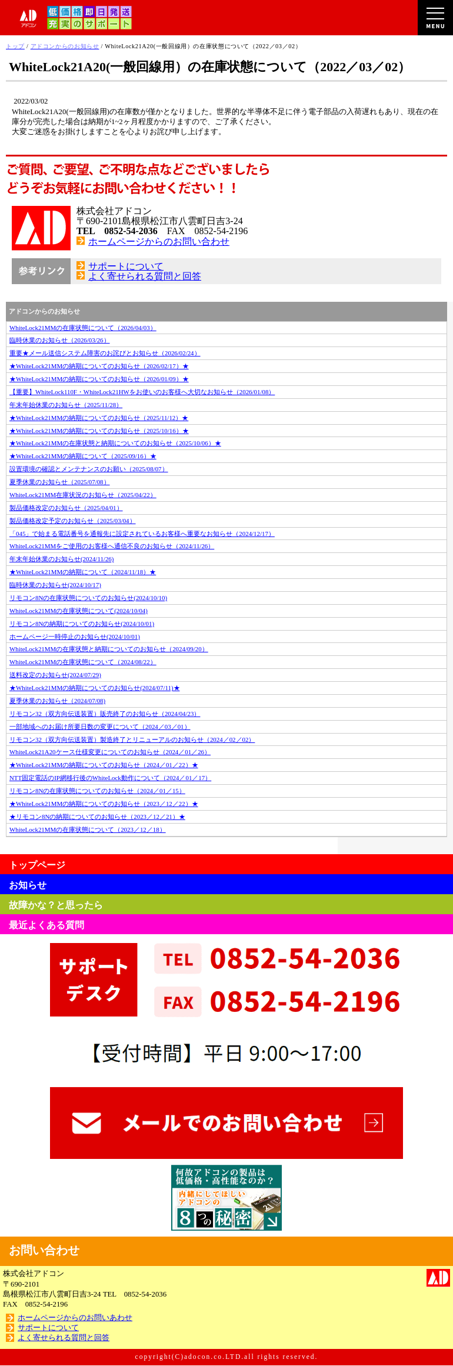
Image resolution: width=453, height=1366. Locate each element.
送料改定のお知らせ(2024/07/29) (55, 674)
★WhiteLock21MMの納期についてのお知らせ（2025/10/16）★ (99, 430)
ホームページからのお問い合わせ (158, 241)
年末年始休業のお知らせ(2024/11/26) (61, 558)
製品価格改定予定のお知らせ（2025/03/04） (72, 520)
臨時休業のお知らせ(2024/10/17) (55, 584)
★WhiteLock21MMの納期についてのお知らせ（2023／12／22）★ (103, 803)
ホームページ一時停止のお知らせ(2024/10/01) (74, 636)
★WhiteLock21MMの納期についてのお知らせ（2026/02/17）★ (99, 365)
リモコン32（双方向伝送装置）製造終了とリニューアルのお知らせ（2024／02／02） (132, 739)
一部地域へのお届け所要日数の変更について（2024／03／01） (100, 726)
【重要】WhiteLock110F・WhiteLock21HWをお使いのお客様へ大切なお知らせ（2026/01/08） (142, 391)
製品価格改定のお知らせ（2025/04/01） (66, 507)
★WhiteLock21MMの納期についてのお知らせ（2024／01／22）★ (103, 764)
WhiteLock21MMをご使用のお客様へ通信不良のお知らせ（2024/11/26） (111, 545)
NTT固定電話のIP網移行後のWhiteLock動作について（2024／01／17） (110, 777)
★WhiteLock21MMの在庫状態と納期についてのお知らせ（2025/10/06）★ (115, 443)
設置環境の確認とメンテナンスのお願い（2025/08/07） (88, 468)
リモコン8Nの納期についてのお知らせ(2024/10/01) (81, 623)
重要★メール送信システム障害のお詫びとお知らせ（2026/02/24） (105, 353)
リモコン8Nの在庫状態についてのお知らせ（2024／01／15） (97, 790)
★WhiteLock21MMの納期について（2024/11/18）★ (82, 571)
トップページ (37, 865)
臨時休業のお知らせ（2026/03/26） (59, 340)
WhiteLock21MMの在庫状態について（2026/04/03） (82, 327)
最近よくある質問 (46, 925)
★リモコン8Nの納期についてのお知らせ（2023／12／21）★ (97, 816)
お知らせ (27, 885)
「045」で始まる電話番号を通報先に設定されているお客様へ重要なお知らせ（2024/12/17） (142, 533)
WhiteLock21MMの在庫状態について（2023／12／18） (87, 829)
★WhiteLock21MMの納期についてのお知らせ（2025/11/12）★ (98, 417)
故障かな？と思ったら (56, 905)
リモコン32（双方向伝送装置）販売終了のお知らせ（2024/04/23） (104, 713)
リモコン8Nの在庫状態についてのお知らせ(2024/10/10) (88, 597)
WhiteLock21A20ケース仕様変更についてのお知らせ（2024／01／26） (110, 751)
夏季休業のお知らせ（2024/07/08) (57, 700)
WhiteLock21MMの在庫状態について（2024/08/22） (82, 661)
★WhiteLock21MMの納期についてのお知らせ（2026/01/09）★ (99, 378)
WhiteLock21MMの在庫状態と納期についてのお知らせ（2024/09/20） (108, 648)
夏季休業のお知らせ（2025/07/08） (59, 481)
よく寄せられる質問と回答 (144, 276)
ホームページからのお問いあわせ (75, 1318)
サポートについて (126, 266)
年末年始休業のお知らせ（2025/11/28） (65, 404)
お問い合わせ (44, 1250)
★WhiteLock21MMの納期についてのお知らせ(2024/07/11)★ (94, 687)
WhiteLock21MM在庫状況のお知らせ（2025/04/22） (82, 494)
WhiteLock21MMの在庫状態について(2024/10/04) (78, 610)
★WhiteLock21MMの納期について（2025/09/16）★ (82, 455)
